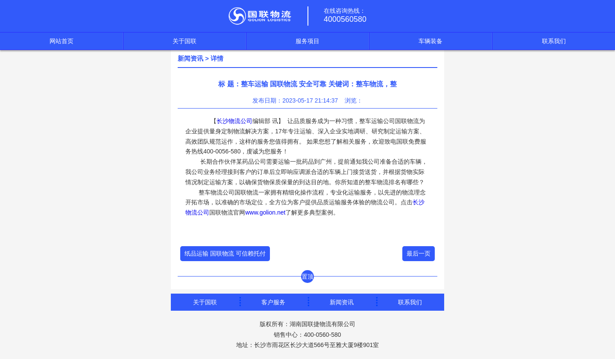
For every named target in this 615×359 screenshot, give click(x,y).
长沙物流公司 (234, 121)
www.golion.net (265, 212)
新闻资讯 (190, 58)
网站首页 (61, 41)
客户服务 (273, 302)
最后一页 (418, 253)
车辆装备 (430, 41)
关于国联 (184, 41)
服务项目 (307, 41)
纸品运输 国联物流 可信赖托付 (225, 253)
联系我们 (554, 41)
